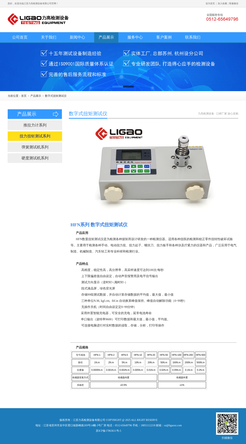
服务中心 (135, 37)
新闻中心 (77, 37)
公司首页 (19, 37)
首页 (24, 95)
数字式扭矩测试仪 (55, 95)
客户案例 (164, 37)
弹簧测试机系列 (35, 147)
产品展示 (106, 37)
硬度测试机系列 (35, 158)
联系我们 (192, 37)
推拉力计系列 (35, 125)
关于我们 (48, 37)
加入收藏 (222, 3)
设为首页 (210, 3)
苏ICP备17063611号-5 (108, 430)
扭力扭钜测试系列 (35, 136)
